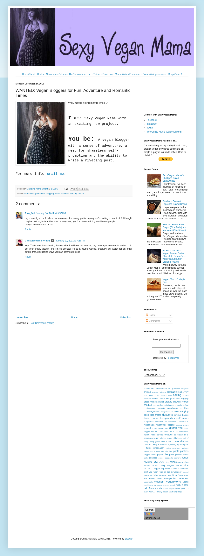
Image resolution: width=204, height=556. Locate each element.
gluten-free (176, 427)
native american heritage (177, 448)
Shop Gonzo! (175, 74)
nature (146, 451)
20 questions (174, 389)
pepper (147, 454)
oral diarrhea (166, 451)
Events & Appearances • (154, 74)
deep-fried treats (152, 415)
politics (185, 454)
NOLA (152, 451)
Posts (150, 315)
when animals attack (166, 485)
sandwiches (183, 462)
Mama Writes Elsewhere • (128, 74)
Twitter (150, 127)
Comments (153, 321)
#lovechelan (161, 388)
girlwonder (163, 428)
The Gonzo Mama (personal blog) (164, 131)
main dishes (180, 441)
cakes (185, 401)
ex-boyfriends (170, 422)
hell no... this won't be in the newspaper (169, 431)
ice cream (178, 435)
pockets (178, 454)
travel (159, 478)
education (159, 422)
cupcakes (175, 411)
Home (74, 317)
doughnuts (148, 421)
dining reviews (151, 418)
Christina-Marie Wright (37, 240)
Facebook (152, 120)
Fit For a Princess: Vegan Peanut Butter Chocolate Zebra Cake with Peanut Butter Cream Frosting (174, 256)
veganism (159, 481)
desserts (167, 414)
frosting (171, 425)
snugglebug (158, 468)
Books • (41, 74)
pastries (184, 451)
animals (147, 392)
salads (173, 462)
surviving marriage (158, 475)
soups (167, 469)
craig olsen (165, 411)
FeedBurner (173, 358)
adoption (184, 389)
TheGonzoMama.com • (81, 74)
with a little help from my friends (69, 193)
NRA (158, 451)
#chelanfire (149, 388)
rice (167, 462)
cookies (184, 408)
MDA (146, 445)
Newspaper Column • (57, 74)
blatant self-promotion (34, 193)
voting (185, 482)
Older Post (125, 317)
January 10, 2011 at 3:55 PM (51, 213)
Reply (28, 229)
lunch (168, 441)
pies (166, 454)
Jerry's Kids (172, 438)
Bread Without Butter (154, 402)
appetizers (172, 391)
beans (185, 395)
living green (155, 441)
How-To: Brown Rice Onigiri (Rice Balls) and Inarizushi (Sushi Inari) (175, 227)
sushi (170, 475)
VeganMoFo (173, 481)
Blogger (129, 538)
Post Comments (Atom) (42, 323)
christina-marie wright (173, 405)
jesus (180, 438)
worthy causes (173, 488)
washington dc (150, 485)
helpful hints (149, 435)
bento (146, 398)
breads (168, 401)
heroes (160, 435)
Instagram (152, 123)
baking (177, 395)
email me (55, 174)
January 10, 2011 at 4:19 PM (70, 240)
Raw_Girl (30, 213)
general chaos (150, 428)
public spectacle (166, 458)
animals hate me (159, 392)
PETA (153, 454)
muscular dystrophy (168, 445)
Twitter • (97, 74)
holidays (168, 434)
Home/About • (29, 74)
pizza (171, 454)
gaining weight (182, 425)
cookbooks (172, 408)
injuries (163, 438)
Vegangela (148, 482)
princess (153, 458)
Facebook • (108, 74)
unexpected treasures (176, 478)
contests (161, 408)
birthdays (153, 398)
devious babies (181, 415)
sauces (147, 465)
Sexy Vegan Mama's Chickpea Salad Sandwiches (173, 178)
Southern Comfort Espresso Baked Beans (175, 202)
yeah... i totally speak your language (165, 491)
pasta (176, 451)
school (155, 465)
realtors (177, 458)
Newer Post (23, 317)
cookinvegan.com (152, 411)
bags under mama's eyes (160, 395)
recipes (159, 461)
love (163, 441)
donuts (185, 418)
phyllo (160, 454)
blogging (50, 193)
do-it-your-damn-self (170, 418)
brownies (177, 402)
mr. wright (154, 444)
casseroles (158, 405)
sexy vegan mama (171, 465)
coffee (185, 405)
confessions (149, 408)
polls (146, 458)
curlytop (184, 411)
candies (148, 405)
